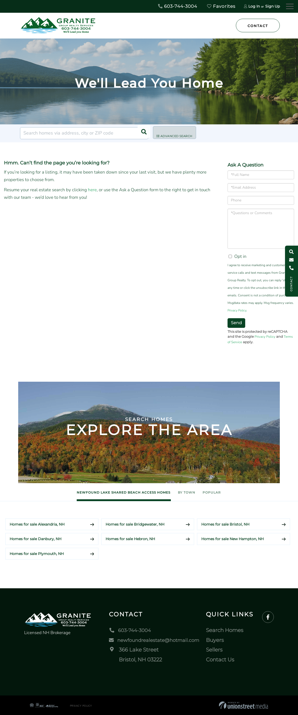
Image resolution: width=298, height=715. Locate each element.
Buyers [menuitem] (218, 640)
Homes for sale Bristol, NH (225, 524)
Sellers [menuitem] (217, 650)
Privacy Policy (237, 310)
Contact (258, 26)
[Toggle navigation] (290, 5)
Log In (254, 6)
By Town (194, 492)
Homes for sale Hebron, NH (130, 539)
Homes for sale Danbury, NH (35, 539)
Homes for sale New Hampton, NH (232, 539)
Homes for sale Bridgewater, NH (135, 524)
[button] (142, 133)
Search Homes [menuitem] (228, 630)
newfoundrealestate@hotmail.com (155, 640)
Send (236, 322)
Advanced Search (178, 133)
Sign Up (272, 6)
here (92, 190)
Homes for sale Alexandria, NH (37, 524)
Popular (235, 492)
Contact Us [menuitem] (223, 660)
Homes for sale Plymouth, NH (37, 553)
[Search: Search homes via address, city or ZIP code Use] (84, 133)
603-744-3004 (177, 6)
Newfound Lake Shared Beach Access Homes (108, 492)
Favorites (221, 6)
